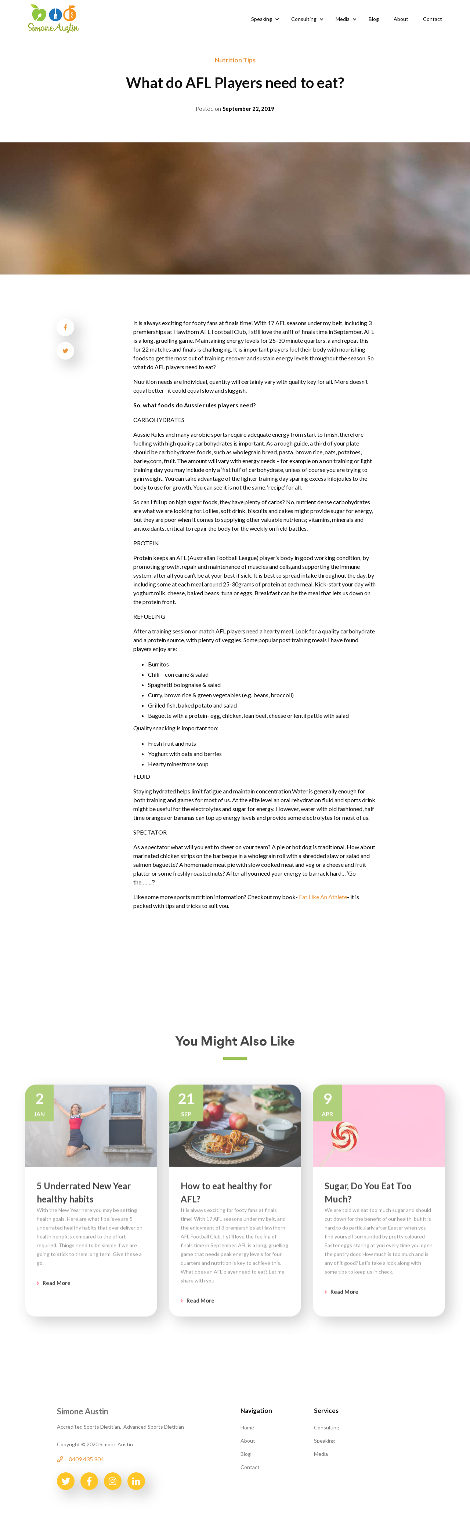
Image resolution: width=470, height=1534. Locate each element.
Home (247, 1427)
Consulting (326, 1427)
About (248, 1440)
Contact (250, 1467)
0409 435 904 (86, 1458)
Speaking (324, 1440)
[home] (53, 17)
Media (321, 1454)
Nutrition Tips (235, 60)
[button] (264, 19)
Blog (246, 1454)
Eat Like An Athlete (323, 896)
